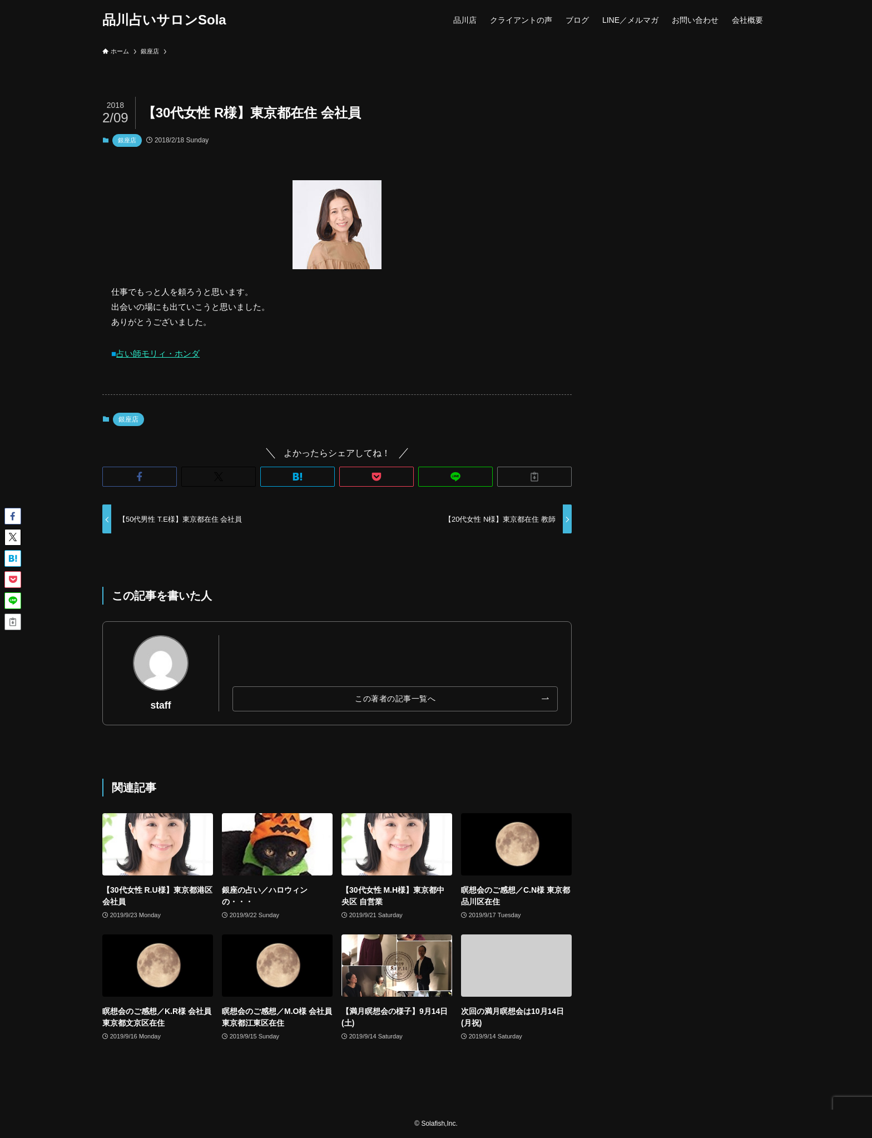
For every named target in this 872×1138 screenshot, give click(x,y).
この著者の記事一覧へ (395, 698)
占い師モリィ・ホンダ (158, 353)
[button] (139, 477)
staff (160, 705)
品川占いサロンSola (164, 20)
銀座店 (127, 140)
